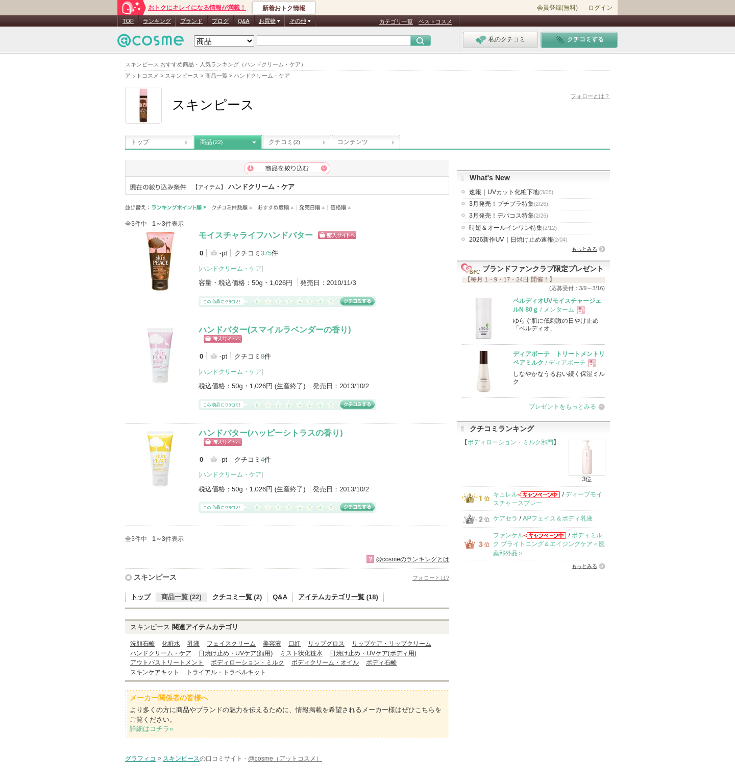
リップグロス (326, 643)
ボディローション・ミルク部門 (510, 442)
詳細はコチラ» (151, 728)
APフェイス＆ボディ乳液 (557, 518)
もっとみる (584, 249)
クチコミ (284, 142)
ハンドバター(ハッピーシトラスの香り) (271, 433)
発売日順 (312, 207)
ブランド (191, 21)
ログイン (600, 7)
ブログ (220, 21)
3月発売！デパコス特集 (508, 215)
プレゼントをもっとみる (562, 406)
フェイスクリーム (231, 643)
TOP (128, 21)
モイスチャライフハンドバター (256, 235)
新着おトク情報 (283, 8)
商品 (211, 142)
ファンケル (508, 535)
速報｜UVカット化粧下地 (511, 192)
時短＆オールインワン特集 (513, 227)
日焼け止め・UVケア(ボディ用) (373, 653)
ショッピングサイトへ (337, 235)
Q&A (244, 21)
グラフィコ (140, 758)
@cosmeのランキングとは (412, 559)
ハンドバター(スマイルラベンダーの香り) (275, 329)
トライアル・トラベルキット (226, 672)
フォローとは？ (590, 96)
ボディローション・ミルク (247, 662)
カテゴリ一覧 (396, 21)
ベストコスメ (435, 21)
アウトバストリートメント (167, 662)
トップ (140, 142)
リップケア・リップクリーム (391, 643)
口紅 (294, 643)
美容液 (272, 643)
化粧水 (171, 643)
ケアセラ (505, 518)
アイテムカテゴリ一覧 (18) (338, 597)
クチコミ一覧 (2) (237, 597)
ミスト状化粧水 (301, 653)
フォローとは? (430, 578)
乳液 (193, 643)
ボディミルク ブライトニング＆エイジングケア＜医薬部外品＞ (549, 544)
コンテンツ (352, 142)
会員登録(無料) (557, 7)
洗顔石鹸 (142, 643)
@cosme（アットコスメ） (285, 758)
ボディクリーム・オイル (325, 662)
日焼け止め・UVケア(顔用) (236, 653)
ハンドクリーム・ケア (230, 268)
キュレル (505, 494)
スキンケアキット (154, 672)
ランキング (157, 21)
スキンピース (155, 577)
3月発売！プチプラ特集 (508, 203)
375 (266, 253)
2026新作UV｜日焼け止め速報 (518, 239)
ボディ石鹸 (381, 662)
